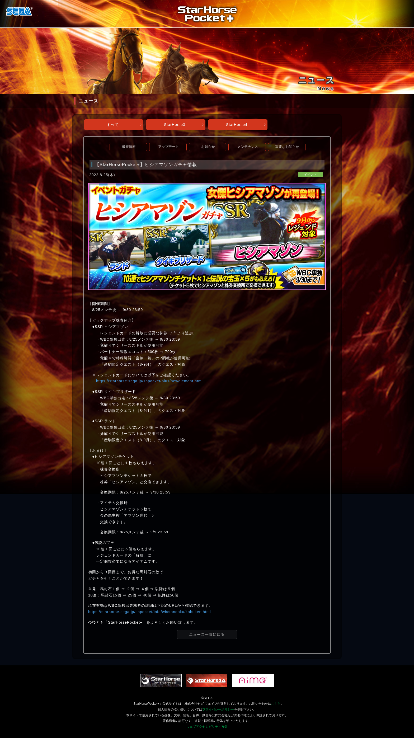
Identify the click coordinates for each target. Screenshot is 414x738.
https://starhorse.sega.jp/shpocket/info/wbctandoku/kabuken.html (149, 612)
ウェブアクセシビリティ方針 (207, 726)
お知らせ (208, 147)
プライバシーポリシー (218, 709)
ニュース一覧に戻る (207, 634)
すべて (113, 125)
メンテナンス (247, 147)
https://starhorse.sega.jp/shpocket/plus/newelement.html (149, 381)
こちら (276, 704)
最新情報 (129, 147)
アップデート (168, 147)
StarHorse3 (174, 125)
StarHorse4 (236, 125)
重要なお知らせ (287, 147)
